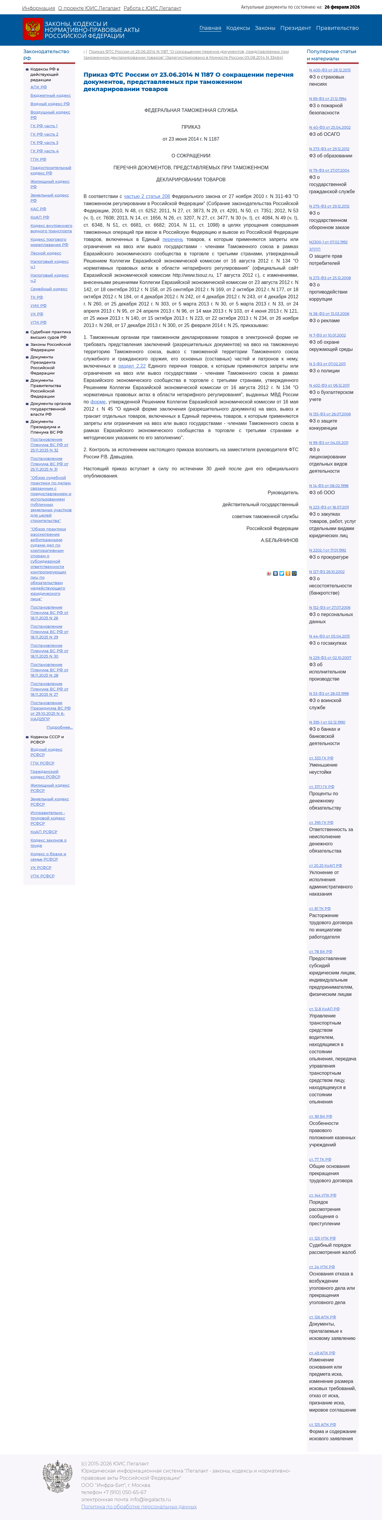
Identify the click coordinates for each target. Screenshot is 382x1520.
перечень (173, 239)
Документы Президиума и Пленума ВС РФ (46, 426)
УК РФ (36, 313)
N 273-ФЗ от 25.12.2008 (330, 278)
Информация (38, 8)
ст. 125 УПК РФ (322, 1238)
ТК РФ (36, 297)
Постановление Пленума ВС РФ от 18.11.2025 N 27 (49, 689)
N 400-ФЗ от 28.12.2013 (330, 70)
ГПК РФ (38, 159)
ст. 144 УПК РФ (322, 1195)
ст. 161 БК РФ (320, 1116)
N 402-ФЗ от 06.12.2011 (329, 385)
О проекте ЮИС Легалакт (89, 8)
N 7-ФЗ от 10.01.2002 (327, 335)
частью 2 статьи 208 (147, 196)
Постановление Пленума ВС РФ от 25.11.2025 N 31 (49, 464)
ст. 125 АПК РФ (322, 1424)
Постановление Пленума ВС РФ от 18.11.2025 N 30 (49, 650)
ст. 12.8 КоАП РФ (324, 1009)
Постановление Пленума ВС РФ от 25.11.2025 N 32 (49, 444)
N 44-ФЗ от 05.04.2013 (329, 636)
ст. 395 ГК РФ (321, 822)
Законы (265, 28)
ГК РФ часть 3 (44, 142)
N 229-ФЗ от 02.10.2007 (330, 657)
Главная (210, 28)
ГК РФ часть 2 (44, 134)
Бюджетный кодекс (50, 95)
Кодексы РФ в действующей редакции (44, 74)
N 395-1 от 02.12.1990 (327, 722)
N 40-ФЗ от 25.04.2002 (330, 127)
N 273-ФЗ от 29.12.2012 (329, 149)
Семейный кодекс (48, 288)
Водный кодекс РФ (50, 103)
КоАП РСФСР (43, 831)
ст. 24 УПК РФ (322, 1267)
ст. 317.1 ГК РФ (321, 786)
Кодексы (238, 28)
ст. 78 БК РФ (320, 951)
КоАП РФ (39, 217)
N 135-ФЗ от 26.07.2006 (330, 414)
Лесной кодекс (45, 253)
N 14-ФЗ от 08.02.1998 (329, 485)
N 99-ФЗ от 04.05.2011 (328, 442)
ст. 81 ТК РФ (320, 908)
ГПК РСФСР (42, 763)
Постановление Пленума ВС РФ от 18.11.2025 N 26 (49, 612)
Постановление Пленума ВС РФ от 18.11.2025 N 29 (49, 631)
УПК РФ (38, 322)
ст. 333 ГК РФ (321, 758)
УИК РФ (38, 305)
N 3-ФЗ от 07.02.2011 (327, 364)
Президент (295, 28)
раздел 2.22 (132, 366)
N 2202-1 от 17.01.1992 (327, 550)
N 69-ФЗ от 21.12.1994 (327, 98)
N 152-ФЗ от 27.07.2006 (329, 607)
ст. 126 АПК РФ (322, 1317)
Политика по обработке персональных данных (139, 1507)
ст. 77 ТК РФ (320, 1159)
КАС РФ (38, 208)
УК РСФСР (40, 867)
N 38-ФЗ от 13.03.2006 (329, 313)
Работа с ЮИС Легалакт (152, 8)
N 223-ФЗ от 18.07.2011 (329, 507)
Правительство (337, 28)
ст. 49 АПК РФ (322, 1353)
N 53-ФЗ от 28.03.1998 (329, 693)
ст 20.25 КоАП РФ (325, 865)
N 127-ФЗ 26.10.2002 (327, 571)
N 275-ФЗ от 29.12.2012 (329, 206)
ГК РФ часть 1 (44, 125)
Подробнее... (60, 727)
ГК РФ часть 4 (44, 150)
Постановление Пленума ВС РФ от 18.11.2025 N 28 (49, 670)
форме (98, 401)
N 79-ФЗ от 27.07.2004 (329, 170)
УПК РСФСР (42, 875)
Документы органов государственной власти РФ (50, 409)
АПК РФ (38, 87)
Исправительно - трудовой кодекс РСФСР (47, 818)
